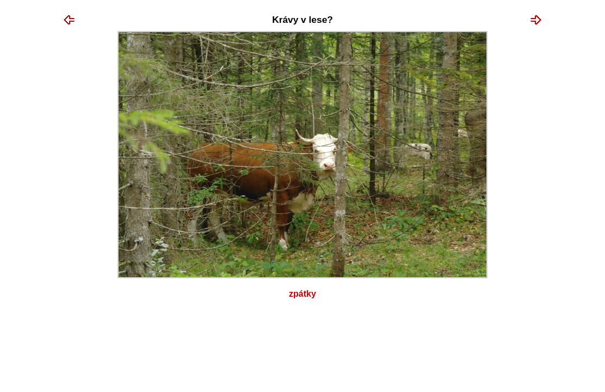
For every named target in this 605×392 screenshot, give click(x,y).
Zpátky (302, 293)
